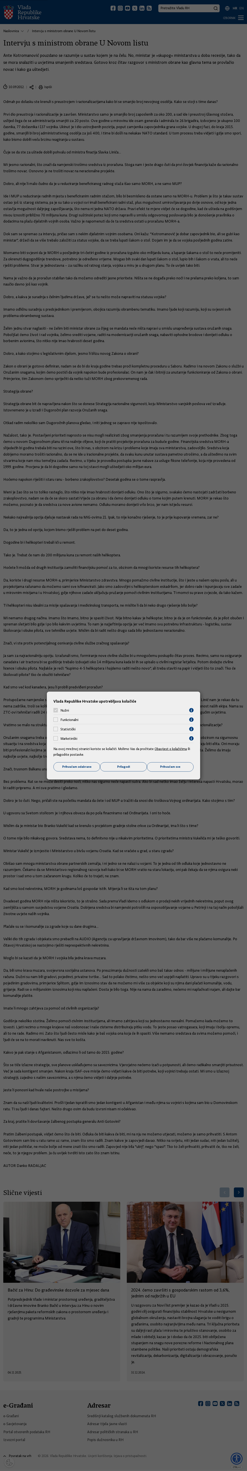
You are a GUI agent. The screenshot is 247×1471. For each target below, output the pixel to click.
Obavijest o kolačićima (171, 749)
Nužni (64, 710)
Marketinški (68, 738)
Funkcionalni (69, 720)
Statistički (68, 729)
